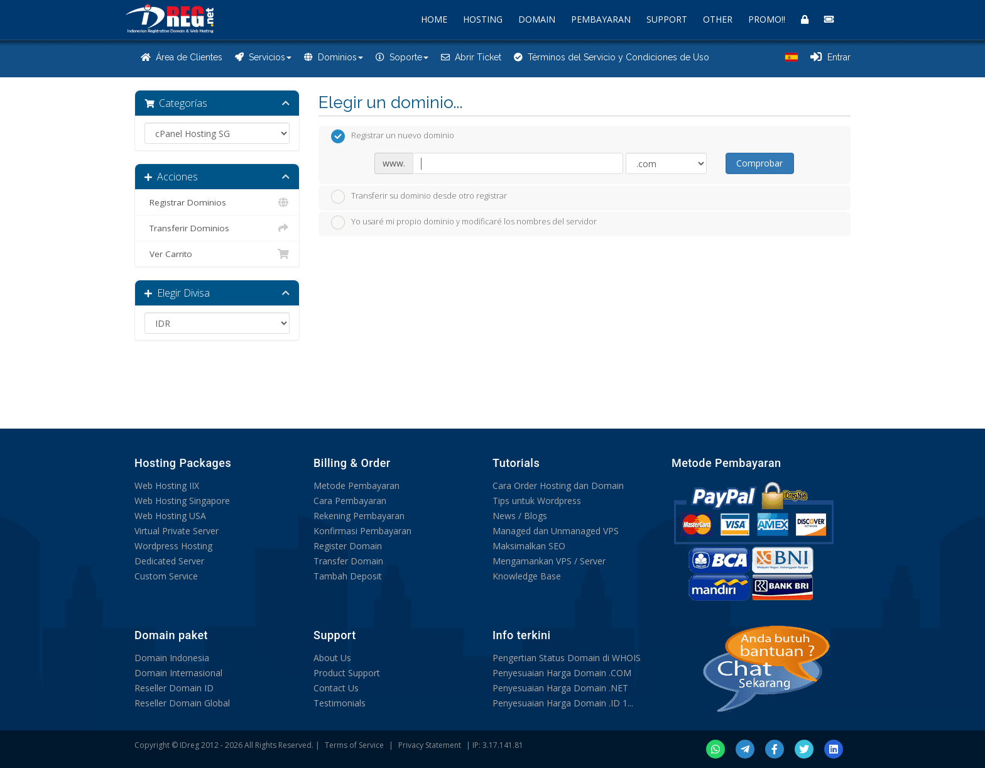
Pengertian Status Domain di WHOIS (567, 658)
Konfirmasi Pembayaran (362, 531)
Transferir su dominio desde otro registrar (419, 197)
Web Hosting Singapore (182, 501)
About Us (332, 658)
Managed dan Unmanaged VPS (556, 531)
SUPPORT (666, 19)
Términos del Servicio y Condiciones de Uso (611, 57)
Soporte (402, 57)
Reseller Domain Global (182, 703)
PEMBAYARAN (601, 19)
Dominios (333, 57)
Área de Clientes (181, 57)
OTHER (717, 19)
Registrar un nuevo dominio (392, 136)
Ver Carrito (217, 253)
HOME (434, 19)
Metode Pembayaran (356, 485)
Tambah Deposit (347, 576)
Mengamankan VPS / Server (549, 561)
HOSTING (483, 19)
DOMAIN (536, 19)
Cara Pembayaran (349, 501)
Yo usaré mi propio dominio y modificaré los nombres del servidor (464, 222)
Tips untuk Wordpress (537, 501)
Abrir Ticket (471, 57)
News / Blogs (520, 516)
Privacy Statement (429, 745)
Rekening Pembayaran (359, 516)
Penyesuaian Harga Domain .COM (562, 673)
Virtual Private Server (176, 531)
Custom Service (166, 576)
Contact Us (336, 688)
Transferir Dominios (217, 228)
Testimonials (339, 703)
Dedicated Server (169, 561)
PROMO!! (766, 19)
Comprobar (759, 163)
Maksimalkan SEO (529, 546)
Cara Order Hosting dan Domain (558, 485)
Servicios (263, 57)
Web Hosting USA (170, 516)
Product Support (346, 673)
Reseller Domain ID (174, 688)
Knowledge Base (527, 576)
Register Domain (347, 546)
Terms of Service (354, 745)
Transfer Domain (348, 561)
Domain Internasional (178, 673)
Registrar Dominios (217, 202)
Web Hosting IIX (166, 485)
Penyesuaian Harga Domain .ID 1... (563, 703)
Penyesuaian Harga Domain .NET (560, 688)
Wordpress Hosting (173, 546)
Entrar (830, 57)
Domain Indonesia (171, 658)
